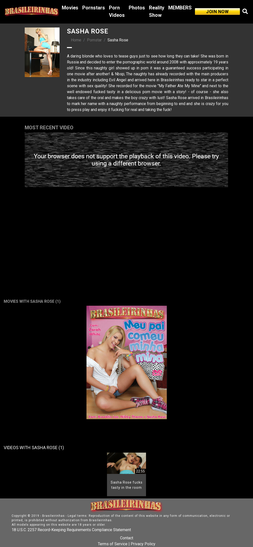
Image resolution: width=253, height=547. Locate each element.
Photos (137, 8)
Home (76, 40)
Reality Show (156, 11)
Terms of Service (112, 544)
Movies (70, 8)
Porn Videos (117, 11)
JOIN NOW (217, 11)
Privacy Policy (143, 544)
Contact (126, 538)
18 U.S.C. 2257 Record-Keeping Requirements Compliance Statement (71, 529)
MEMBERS (180, 8)
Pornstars (93, 8)
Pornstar (94, 40)
